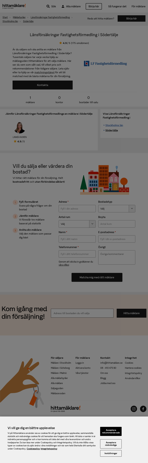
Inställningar (111, 455)
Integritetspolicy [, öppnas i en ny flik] (49, 450)
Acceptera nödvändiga (111, 445)
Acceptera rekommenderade (111, 433)
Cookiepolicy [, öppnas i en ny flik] (33, 450)
